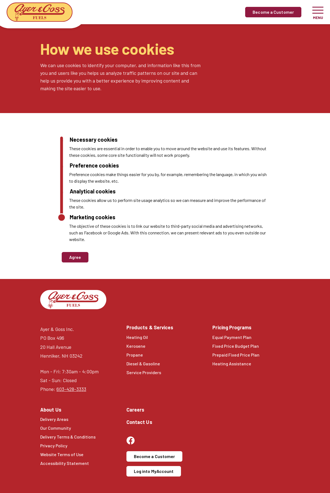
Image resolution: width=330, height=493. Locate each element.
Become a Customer (273, 12)
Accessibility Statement (64, 463)
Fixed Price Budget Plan (235, 346)
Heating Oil (137, 337)
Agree (75, 257)
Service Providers (143, 372)
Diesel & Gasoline (143, 363)
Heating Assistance (231, 363)
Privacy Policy (53, 445)
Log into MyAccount (154, 471)
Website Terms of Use (61, 454)
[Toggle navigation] (318, 12)
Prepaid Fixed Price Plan (235, 354)
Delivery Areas (54, 419)
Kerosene (135, 346)
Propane (134, 354)
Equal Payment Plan (231, 337)
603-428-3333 (71, 389)
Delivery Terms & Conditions (68, 436)
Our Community (55, 428)
